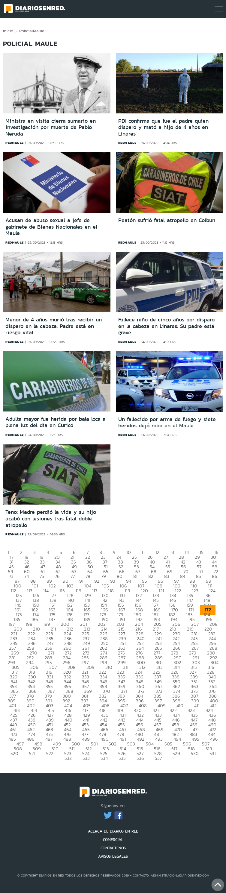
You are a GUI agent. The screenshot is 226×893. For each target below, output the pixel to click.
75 (42, 576)
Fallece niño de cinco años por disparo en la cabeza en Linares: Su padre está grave (166, 326)
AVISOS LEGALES (113, 856)
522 (49, 753)
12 (157, 552)
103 (70, 586)
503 (131, 744)
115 (62, 590)
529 (176, 753)
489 (86, 739)
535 (122, 758)
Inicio (8, 31)
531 (212, 753)
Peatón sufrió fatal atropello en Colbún (166, 220)
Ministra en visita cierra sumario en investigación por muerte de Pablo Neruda (50, 127)
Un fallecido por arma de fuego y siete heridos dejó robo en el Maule (167, 422)
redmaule (14, 142)
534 (104, 758)
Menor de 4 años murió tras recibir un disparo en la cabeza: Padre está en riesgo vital (53, 326)
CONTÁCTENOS (113, 848)
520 (14, 753)
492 (140, 739)
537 (158, 758)
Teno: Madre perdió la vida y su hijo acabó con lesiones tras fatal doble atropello (50, 518)
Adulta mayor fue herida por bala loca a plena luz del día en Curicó (55, 422)
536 (140, 758)
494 (177, 739)
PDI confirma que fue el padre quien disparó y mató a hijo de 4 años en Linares (163, 127)
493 (159, 739)
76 (57, 576)
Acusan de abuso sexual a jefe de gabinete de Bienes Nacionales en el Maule (51, 226)
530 (195, 753)
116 (78, 590)
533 (86, 758)
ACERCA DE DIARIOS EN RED (113, 831)
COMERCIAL (113, 839)
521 (32, 753)
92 (96, 581)
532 (68, 758)
